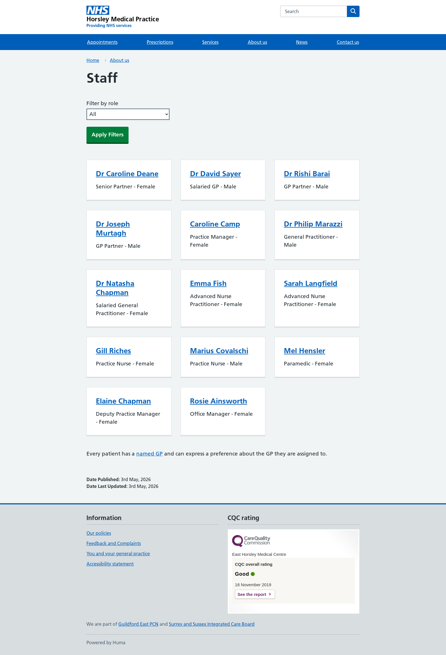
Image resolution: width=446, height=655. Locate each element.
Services (210, 42)
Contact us (348, 42)
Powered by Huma (105, 642)
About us (257, 42)
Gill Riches (113, 350)
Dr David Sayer (215, 173)
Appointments (102, 42)
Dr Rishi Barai (307, 173)
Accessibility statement (110, 564)
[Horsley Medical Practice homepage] (122, 17)
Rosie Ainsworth (218, 401)
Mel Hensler (304, 350)
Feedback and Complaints (113, 543)
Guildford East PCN (138, 624)
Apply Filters (107, 134)
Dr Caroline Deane (127, 173)
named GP (149, 453)
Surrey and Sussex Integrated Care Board (212, 624)
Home (92, 60)
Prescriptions (160, 42)
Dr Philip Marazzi (313, 223)
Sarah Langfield (310, 283)
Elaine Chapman (123, 401)
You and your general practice (118, 553)
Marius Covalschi (219, 350)
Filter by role (102, 103)
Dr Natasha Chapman (115, 288)
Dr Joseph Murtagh (113, 228)
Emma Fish (208, 283)
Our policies (98, 533)
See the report (252, 594)
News (301, 42)
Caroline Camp (215, 223)
